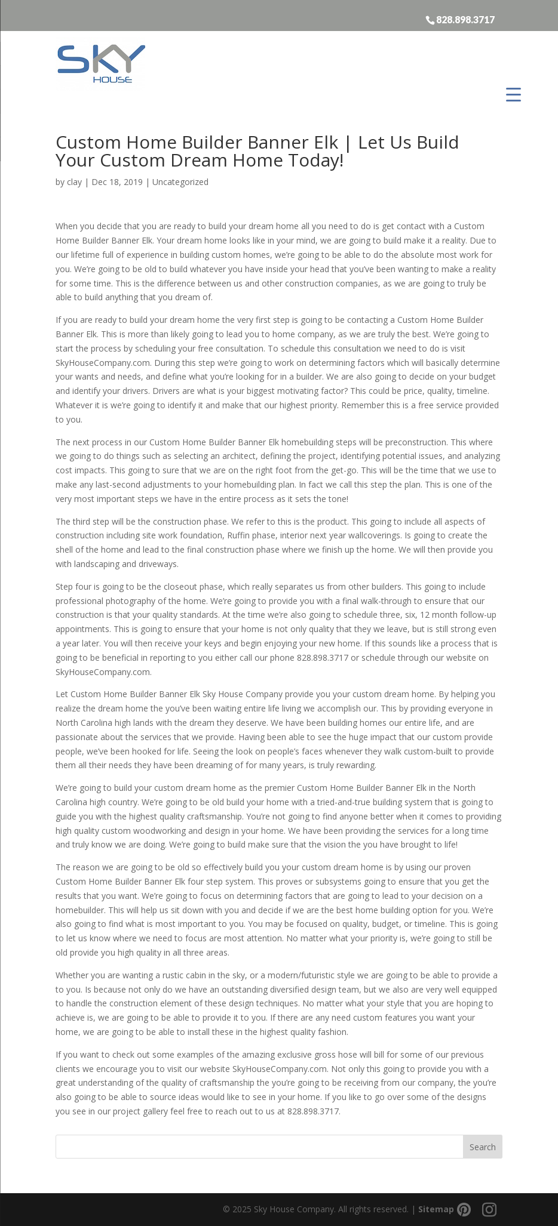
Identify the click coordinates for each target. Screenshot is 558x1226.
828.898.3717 (465, 19)
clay (74, 181)
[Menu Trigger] (513, 94)
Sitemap (436, 1209)
